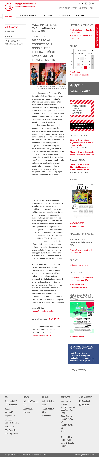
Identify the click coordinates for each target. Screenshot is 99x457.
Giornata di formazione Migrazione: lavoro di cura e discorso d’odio (81, 142)
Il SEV (7, 408)
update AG (85, 455)
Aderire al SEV (11, 401)
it (83, 4)
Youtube (85, 405)
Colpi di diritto (48, 401)
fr (79, 4)
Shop (67, 8)
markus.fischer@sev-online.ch (44, 311)
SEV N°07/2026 (77, 223)
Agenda (8, 36)
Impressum (29, 455)
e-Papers (9, 32)
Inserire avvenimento (80, 75)
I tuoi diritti (47, 16)
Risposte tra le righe (79, 265)
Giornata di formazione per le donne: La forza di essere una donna (82, 155)
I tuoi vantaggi (64, 16)
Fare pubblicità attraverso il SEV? (14, 42)
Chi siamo (80, 16)
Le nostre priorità (27, 16)
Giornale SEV (11, 27)
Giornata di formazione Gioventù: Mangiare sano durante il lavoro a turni (80, 167)
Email (63, 431)
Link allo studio (77, 337)
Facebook (86, 401)
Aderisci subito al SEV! (80, 91)
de (74, 4)
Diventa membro (97, 36)
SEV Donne (9, 427)
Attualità (9, 17)
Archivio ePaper (77, 226)
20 (78, 64)
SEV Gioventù (10, 430)
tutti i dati (75, 72)
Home (61, 8)
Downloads (46, 416)
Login (91, 8)
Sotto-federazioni (12, 423)
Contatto (82, 8)
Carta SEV (9, 412)
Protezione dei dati (40, 455)
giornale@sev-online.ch (41, 335)
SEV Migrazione (11, 434)
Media (74, 8)
